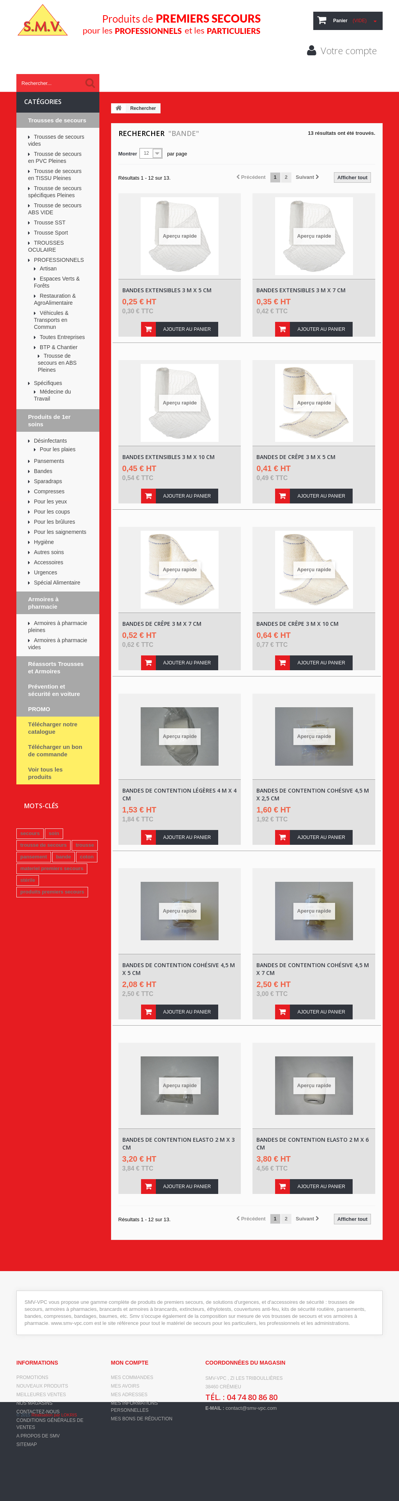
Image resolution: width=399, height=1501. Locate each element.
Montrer (127, 154)
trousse (85, 845)
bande (63, 857)
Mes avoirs (125, 1386)
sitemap (26, 1444)
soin (54, 833)
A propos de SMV (38, 1436)
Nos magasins (34, 1403)
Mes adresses (129, 1394)
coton (87, 857)
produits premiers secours (52, 892)
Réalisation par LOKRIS (54, 1489)
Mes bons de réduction (142, 1419)
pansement (33, 857)
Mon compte (129, 1363)
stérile (27, 880)
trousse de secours (43, 845)
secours (30, 833)
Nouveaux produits (42, 1386)
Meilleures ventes (41, 1394)
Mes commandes (132, 1377)
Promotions (32, 1377)
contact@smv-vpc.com (251, 1408)
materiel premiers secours (51, 868)
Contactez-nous (38, 1411)
